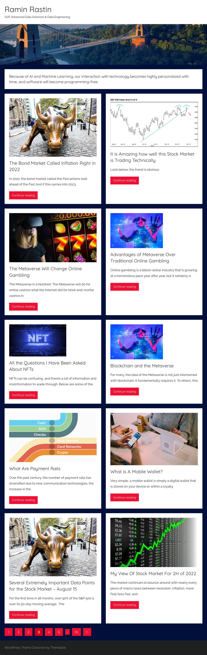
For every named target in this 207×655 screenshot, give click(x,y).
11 (76, 632)
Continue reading (23, 195)
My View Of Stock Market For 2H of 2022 (153, 573)
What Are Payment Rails (34, 468)
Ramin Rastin (28, 9)
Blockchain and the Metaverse (142, 365)
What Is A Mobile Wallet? (136, 471)
